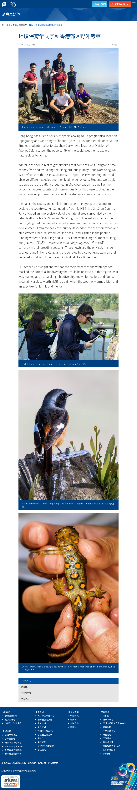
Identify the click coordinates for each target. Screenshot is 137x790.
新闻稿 (24, 687)
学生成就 (42, 742)
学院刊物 (26, 692)
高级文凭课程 (11, 715)
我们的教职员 (109, 749)
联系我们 (107, 753)
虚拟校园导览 (111, 745)
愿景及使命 (108, 719)
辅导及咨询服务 (45, 719)
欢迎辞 (106, 715)
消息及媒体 (11, 25)
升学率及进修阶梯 (13, 750)
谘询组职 (107, 727)
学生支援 (42, 723)
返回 (115, 44)
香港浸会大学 (7, 763)
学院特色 (107, 738)
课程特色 (107, 734)
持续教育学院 (20, 763)
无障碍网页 (53, 763)
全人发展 (42, 727)
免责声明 (42, 763)
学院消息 (23, 25)
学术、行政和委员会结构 (114, 723)
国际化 (41, 738)
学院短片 (26, 698)
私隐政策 (32, 763)
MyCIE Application (14, 746)
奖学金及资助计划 (13, 753)
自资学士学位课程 (13, 723)
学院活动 (42, 749)
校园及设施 (108, 742)
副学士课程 (10, 719)
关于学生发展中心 (46, 715)
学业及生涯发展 (45, 734)
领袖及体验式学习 (46, 730)
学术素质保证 (109, 730)
